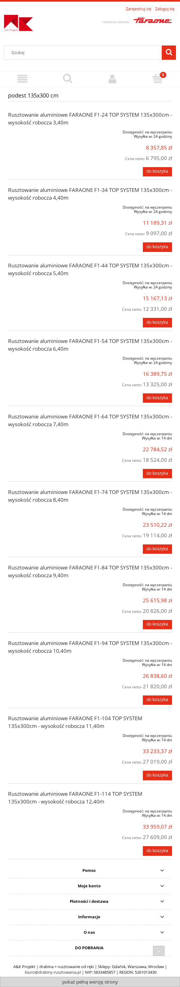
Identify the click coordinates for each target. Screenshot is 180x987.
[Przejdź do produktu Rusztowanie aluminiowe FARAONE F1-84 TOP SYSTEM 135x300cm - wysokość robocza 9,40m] (41, 583)
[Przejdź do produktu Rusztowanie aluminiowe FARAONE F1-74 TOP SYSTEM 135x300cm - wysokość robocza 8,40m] (41, 508)
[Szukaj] (169, 52)
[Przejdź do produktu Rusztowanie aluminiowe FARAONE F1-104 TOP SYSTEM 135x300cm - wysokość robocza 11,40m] (41, 734)
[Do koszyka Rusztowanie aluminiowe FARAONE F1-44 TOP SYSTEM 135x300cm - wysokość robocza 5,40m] (157, 322)
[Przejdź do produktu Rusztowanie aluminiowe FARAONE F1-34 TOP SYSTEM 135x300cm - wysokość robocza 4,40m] (41, 206)
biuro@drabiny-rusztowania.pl (53, 972)
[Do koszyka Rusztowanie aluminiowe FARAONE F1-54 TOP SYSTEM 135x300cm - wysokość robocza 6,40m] (157, 398)
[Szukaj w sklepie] (84, 52)
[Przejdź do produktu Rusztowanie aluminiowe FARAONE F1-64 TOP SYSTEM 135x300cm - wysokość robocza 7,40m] (41, 432)
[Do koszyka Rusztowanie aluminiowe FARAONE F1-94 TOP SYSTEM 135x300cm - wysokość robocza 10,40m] (157, 700)
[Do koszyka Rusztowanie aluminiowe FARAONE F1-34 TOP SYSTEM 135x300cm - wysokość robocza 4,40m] (157, 247)
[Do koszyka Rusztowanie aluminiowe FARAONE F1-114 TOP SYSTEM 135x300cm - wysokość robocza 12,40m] (157, 850)
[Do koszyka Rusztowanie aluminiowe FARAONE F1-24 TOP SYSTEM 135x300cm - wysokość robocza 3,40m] (157, 171)
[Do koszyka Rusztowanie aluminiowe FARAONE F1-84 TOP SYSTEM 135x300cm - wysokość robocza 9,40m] (157, 624)
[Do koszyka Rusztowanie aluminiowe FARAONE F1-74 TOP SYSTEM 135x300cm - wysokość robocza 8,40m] (157, 549)
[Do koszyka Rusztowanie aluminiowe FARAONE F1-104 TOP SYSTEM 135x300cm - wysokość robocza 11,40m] (157, 775)
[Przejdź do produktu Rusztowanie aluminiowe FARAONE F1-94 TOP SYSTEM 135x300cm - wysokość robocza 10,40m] (41, 659)
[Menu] (22, 79)
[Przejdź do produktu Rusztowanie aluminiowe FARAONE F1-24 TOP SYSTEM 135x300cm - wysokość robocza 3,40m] (41, 131)
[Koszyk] (157, 78)
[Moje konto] (112, 79)
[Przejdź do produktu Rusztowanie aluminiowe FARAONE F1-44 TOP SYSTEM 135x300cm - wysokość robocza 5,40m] (41, 281)
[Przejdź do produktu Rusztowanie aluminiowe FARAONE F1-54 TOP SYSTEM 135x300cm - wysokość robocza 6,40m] (41, 357)
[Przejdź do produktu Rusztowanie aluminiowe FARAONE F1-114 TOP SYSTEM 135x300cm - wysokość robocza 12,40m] (41, 810)
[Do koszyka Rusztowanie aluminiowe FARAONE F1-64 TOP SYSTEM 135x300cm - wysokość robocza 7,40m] (157, 473)
